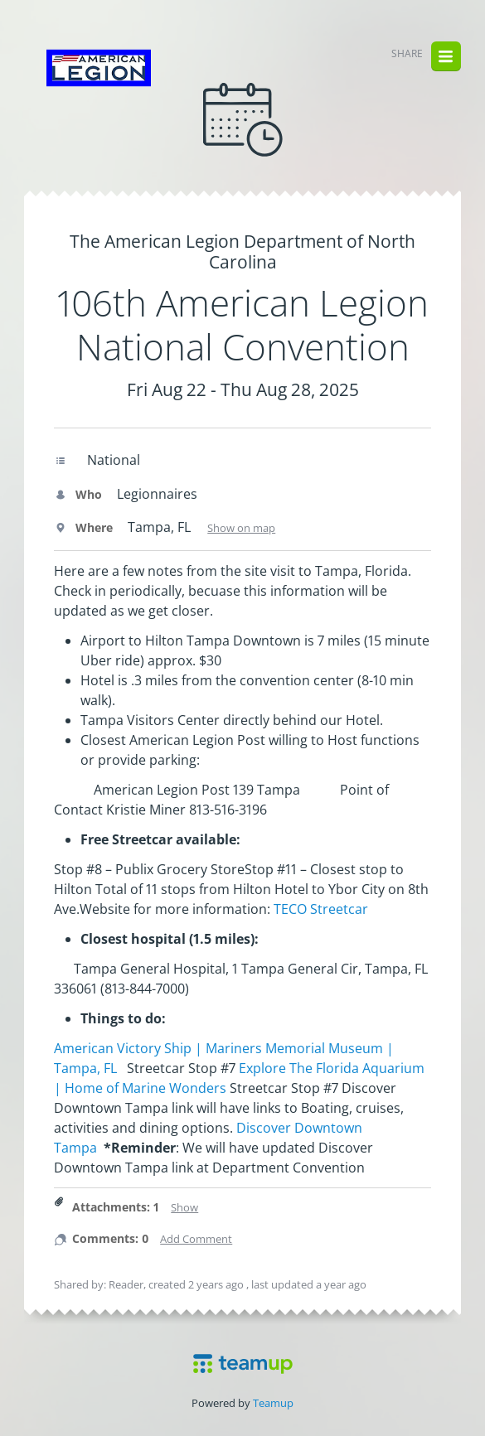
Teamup (273, 1402)
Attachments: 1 (115, 1207)
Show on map (241, 527)
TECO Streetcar (321, 909)
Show (184, 1207)
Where (83, 527)
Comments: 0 (110, 1238)
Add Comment (196, 1238)
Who (78, 494)
